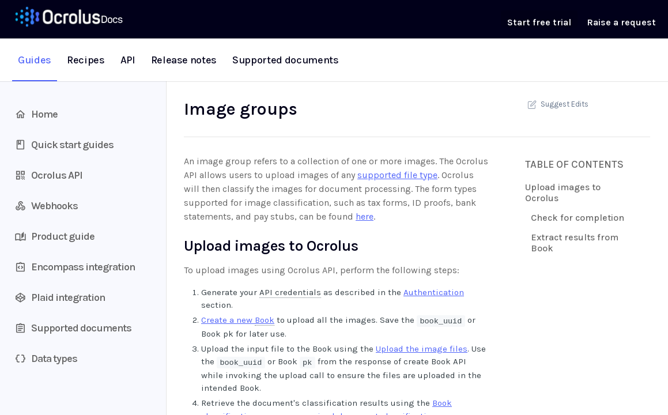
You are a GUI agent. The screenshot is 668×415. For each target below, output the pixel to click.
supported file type (397, 174)
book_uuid (441, 320)
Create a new (237, 320)
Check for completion (577, 217)
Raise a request (621, 22)
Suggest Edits (556, 104)
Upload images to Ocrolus (563, 192)
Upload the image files (421, 349)
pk (307, 362)
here (364, 216)
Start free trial (539, 22)
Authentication (433, 292)
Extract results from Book (574, 243)
